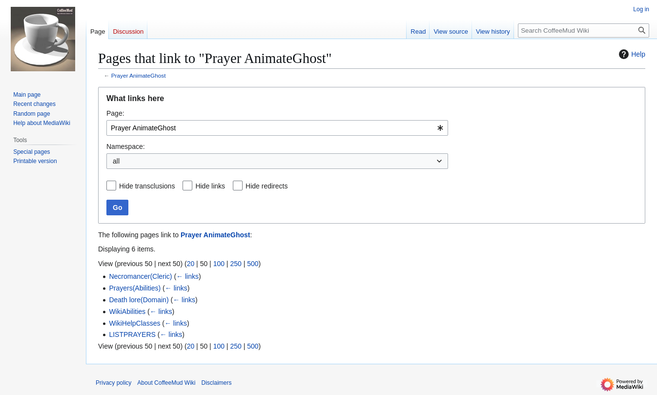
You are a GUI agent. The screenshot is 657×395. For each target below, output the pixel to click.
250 (235, 264)
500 (252, 264)
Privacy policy (113, 382)
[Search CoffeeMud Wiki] (583, 30)
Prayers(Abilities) (135, 288)
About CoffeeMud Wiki (166, 382)
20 (191, 264)
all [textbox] (116, 161)
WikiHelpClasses (134, 323)
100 (219, 264)
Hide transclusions (147, 186)
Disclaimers (217, 382)
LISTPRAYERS (132, 334)
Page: (115, 113)
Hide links (210, 186)
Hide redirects (266, 186)
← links (187, 276)
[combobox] (277, 128)
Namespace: (125, 146)
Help (630, 54)
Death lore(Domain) (138, 300)
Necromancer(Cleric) (140, 276)
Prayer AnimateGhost (138, 75)
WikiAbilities (127, 311)
